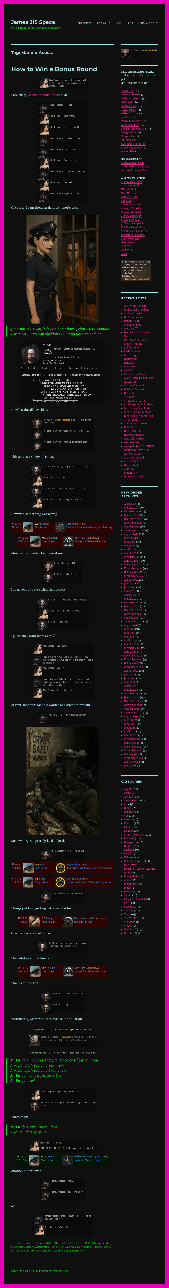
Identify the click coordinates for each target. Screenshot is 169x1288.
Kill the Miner (132, 347)
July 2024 (129, 583)
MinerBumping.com (132, 162)
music (127, 880)
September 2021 (133, 712)
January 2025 (131, 560)
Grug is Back (131, 465)
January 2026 (131, 515)
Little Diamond (132, 351)
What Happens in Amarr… (139, 412)
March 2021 (131, 735)
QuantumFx (30, 1250)
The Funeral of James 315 (134, 231)
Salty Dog (126, 200)
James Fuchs (128, 109)
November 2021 (133, 705)
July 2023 (129, 629)
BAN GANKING (132, 431)
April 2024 (130, 594)
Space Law (130, 906)
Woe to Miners (129, 242)
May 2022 (129, 682)
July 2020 (129, 765)
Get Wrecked (131, 442)
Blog (130, 23)
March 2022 (131, 689)
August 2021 (131, 716)
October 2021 (131, 708)
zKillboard (85, 23)
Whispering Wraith (49, 1250)
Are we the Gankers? (136, 305)
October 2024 (131, 572)
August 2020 (131, 761)
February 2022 (132, 693)
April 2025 (130, 549)
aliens (127, 792)
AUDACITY (130, 381)
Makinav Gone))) (134, 389)
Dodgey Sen (128, 136)
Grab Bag (129, 849)
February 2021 (132, 739)
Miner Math (131, 876)
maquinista (127, 151)
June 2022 (130, 678)
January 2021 (131, 742)
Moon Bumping (133, 324)
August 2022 (131, 670)
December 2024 (133, 564)
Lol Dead (129, 362)
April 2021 (130, 731)
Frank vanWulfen (131, 147)
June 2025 (130, 541)
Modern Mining (133, 343)
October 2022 (131, 663)
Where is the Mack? (135, 374)
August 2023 (131, 625)
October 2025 (131, 526)
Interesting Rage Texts (137, 408)
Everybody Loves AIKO (137, 450)
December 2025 (133, 519)
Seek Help (126, 246)
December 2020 (133, 746)
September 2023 (133, 621)
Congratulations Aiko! (133, 234)
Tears (127, 914)
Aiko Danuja (68, 1246)
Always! (59, 1243)
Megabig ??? (131, 328)
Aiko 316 (129, 469)
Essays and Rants (134, 434)
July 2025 (129, 538)
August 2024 (131, 579)
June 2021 (129, 723)
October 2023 (131, 617)
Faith (127, 827)
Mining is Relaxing (131, 208)
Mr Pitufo (16, 1250)
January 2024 (131, 606)
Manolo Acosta (102, 1246)
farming (129, 830)
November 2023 (133, 613)
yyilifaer (125, 117)
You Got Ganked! (130, 185)
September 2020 (133, 758)
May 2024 (129, 591)
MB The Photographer (134, 128)
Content (128, 823)
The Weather (131, 918)
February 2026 (132, 511)
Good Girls (130, 846)
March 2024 (131, 598)
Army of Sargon (133, 453)
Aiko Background (134, 385)
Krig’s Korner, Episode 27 (139, 404)
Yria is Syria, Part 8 (134, 400)
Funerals (129, 838)
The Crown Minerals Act (135, 166)
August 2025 (131, 534)
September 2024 (133, 576)
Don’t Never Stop (130, 238)
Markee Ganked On (131, 215)
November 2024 (133, 568)
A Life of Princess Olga (134, 170)
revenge (128, 891)
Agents (128, 789)
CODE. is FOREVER (131, 219)
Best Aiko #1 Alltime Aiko (138, 415)
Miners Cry (130, 472)
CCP (126, 815)
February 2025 (132, 557)
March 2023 (131, 644)
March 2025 (131, 553)
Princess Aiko (24, 1243)
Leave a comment (74, 1250)
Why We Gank (128, 189)
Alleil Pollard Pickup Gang (139, 378)
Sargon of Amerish (135, 899)
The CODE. (104, 23)
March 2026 (131, 507)
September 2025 (133, 530)
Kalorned (126, 102)
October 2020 (131, 754)
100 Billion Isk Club (135, 340)
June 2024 (130, 587)
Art (119, 23)
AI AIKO (128, 370)
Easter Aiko (130, 359)
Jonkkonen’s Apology (136, 309)
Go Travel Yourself (134, 317)
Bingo (127, 808)
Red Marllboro (129, 94)
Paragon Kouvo (130, 132)
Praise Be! (129, 366)
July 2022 (129, 674)
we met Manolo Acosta (44, 95)
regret (127, 887)
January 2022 (131, 697)
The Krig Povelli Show (133, 227)
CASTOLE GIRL (132, 321)
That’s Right (131, 419)
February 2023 (132, 648)
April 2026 (130, 503)
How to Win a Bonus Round (54, 69)
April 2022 (130, 686)
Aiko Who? (146, 23)
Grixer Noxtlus (129, 113)
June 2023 (129, 632)
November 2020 (133, 750)
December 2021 (133, 701)
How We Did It (129, 197)
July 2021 (129, 720)
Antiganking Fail (133, 313)
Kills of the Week (94, 1243)
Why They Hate (129, 193)
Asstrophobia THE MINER (139, 446)
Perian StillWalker (131, 121)
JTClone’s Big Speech (132, 223)
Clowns (128, 819)
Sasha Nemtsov (130, 98)
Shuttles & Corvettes (135, 423)
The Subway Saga (131, 204)
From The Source (74, 1243)
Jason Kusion (128, 105)
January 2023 (131, 651)
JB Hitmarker (128, 140)
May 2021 (129, 727)
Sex (126, 902)
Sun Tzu (129, 910)
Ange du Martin (130, 124)
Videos (128, 925)
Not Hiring (130, 355)
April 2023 (130, 640)
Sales (21, 1246)
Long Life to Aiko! (134, 438)
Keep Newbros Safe (131, 212)
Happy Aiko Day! (133, 476)
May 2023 (129, 636)
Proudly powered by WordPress (51, 1270)
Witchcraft (41, 1246)
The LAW (129, 397)
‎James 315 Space (33, 22)
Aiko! (124, 253)
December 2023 (133, 610)
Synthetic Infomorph (133, 143)
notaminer (130, 884)
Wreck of (53, 1246)
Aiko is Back (131, 461)
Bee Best (129, 393)
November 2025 (133, 522)
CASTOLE (129, 811)
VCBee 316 (127, 90)
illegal (127, 853)
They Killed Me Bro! (132, 181)
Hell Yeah (126, 250)
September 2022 (133, 667)
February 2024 (132, 602)
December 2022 (133, 655)
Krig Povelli (130, 865)
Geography (130, 842)
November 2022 (133, 659)
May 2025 (129, 545)
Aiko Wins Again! (134, 457)
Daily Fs (128, 427)
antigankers (131, 800)
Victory (30, 1246)
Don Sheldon (85, 1246)
